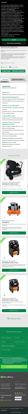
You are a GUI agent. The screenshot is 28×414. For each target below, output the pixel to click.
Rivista (2, 397)
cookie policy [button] (12, 9)
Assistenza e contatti (6, 388)
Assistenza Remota (6, 400)
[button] (26, 2)
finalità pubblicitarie (17, 19)
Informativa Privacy (17, 357)
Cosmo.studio (24, 412)
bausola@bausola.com (20, 388)
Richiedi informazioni (14, 367)
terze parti (3, 12)
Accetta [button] (14, 39)
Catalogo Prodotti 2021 (6, 395)
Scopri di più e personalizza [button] (14, 43)
